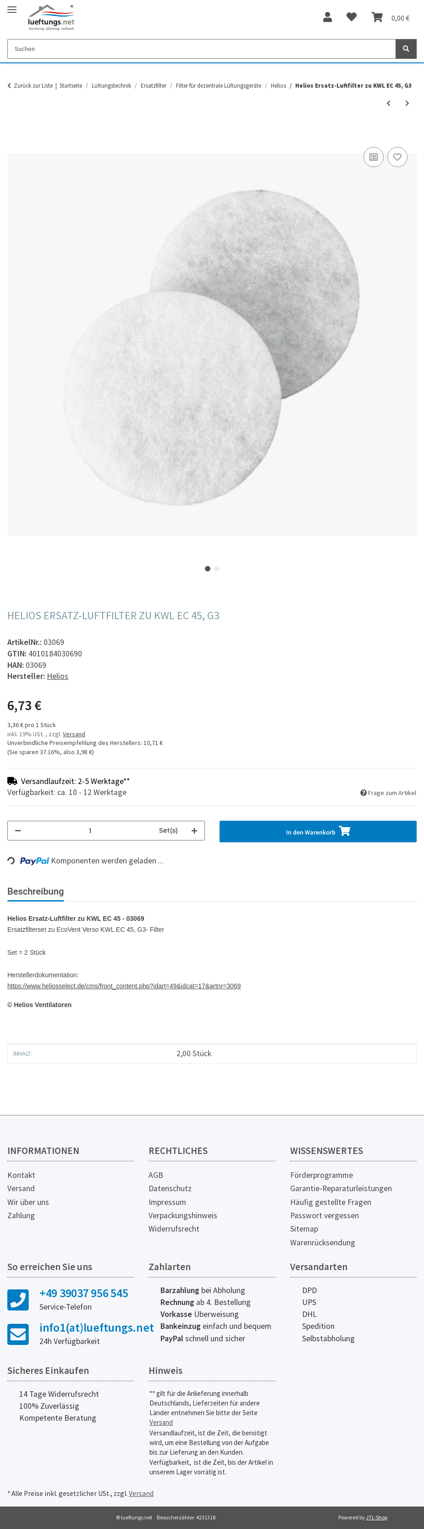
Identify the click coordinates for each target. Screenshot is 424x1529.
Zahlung (21, 1215)
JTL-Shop (376, 1517)
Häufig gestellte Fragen (330, 1202)
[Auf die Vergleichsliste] (373, 157)
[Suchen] (201, 49)
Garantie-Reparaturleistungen (341, 1188)
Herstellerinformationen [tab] (197, 891)
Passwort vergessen (324, 1215)
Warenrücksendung (322, 1243)
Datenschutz (170, 1188)
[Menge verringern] (18, 830)
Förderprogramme (321, 1175)
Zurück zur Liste (33, 86)
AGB (156, 1175)
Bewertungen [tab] (105, 891)
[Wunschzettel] (351, 17)
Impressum (167, 1202)
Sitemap (304, 1229)
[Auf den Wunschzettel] (397, 157)
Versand (74, 734)
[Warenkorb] (390, 17)
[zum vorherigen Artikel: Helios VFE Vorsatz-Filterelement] (388, 103)
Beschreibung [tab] (35, 891)
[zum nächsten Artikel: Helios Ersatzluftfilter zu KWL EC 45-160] (407, 103)
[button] (327, 17)
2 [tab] (217, 568)
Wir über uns (28, 1202)
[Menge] (90, 830)
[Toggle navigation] (12, 5)
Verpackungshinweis (183, 1215)
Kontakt (21, 1175)
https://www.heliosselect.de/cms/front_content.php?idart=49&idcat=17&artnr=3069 (124, 986)
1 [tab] (207, 568)
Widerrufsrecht (174, 1229)
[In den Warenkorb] (14, 134)
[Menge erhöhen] (194, 830)
